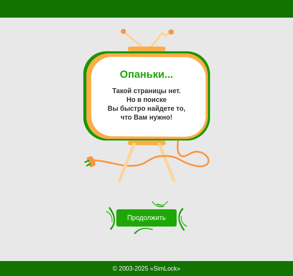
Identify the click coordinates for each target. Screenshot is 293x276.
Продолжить (146, 218)
